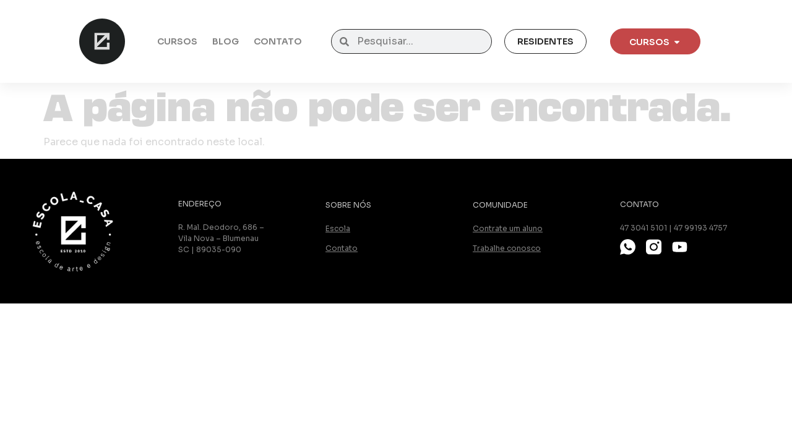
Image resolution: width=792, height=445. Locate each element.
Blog (225, 41)
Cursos (177, 41)
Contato (278, 41)
